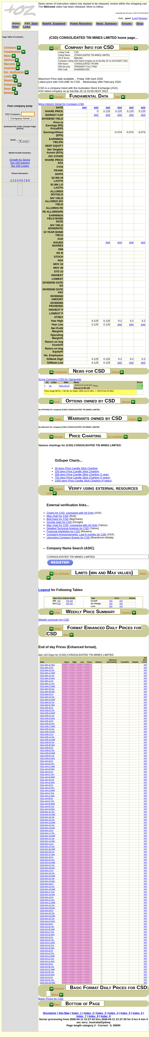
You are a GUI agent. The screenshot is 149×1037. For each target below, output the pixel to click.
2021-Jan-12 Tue (47, 793)
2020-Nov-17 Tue (47, 892)
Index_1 (77, 1013)
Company (10, 47)
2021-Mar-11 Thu (47, 683)
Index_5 (125, 1013)
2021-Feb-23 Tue (47, 715)
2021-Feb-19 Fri (46, 721)
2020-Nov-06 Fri (46, 910)
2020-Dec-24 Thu (47, 820)
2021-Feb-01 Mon (47, 758)
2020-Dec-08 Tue (47, 852)
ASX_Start (31, 23)
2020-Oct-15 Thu (47, 953)
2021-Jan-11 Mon (47, 796)
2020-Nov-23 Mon (47, 881)
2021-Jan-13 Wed (47, 790)
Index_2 (89, 1013)
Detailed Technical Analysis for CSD (68, 528)
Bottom (8, 92)
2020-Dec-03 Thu (47, 860)
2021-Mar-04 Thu (47, 697)
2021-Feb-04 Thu (47, 750)
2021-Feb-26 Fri (46, 707)
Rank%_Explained (53, 23)
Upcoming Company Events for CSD (68, 537)
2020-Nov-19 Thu (47, 886)
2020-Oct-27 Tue (47, 932)
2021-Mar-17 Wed (47, 673)
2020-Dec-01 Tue (47, 865)
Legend (44, 590)
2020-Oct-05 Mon (47, 975)
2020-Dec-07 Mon (47, 854)
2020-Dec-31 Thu (47, 812)
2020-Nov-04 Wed (47, 916)
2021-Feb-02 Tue (47, 756)
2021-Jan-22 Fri (46, 772)
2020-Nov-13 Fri (46, 897)
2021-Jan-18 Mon (47, 782)
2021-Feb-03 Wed (47, 753)
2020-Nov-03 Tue (47, 918)
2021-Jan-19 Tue (47, 780)
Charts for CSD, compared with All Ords (70, 512)
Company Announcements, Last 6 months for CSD (76, 534)
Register (143, 18)
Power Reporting (81, 23)
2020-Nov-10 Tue (47, 905)
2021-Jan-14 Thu (47, 788)
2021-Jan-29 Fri (46, 761)
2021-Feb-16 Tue (47, 729)
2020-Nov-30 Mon (47, 868)
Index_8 (93, 1016)
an (50, 386)
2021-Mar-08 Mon (47, 691)
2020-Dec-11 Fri (46, 844)
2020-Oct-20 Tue (47, 945)
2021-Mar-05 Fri (46, 694)
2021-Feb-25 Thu (47, 710)
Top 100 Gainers (20, 162)
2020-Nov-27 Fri (46, 870)
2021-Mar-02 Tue (47, 702)
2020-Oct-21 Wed (47, 942)
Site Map (64, 1013)
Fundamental (12, 51)
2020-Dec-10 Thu (47, 846)
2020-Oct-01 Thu (47, 980)
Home (16, 23)
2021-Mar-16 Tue (47, 675)
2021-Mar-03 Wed (47, 699)
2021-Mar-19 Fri (46, 667)
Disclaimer (49, 1013)
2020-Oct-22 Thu (47, 940)
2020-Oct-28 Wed (47, 929)
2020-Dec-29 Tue (47, 817)
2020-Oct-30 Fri (46, 924)
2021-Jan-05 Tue (47, 806)
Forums (127, 23)
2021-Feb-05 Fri (46, 748)
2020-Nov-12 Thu (47, 900)
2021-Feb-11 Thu (47, 737)
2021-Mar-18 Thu (47, 670)
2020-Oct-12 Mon (47, 961)
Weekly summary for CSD (54, 619)
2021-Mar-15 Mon (47, 678)
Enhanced (10, 84)
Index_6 (137, 1013)
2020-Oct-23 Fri (46, 937)
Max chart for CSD (58, 515)
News (7, 55)
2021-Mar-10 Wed (47, 686)
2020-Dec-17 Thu (47, 833)
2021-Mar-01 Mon (47, 705)
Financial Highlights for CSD (63, 531)
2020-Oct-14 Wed (47, 956)
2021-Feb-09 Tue (47, 742)
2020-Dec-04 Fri (46, 857)
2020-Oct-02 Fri (46, 977)
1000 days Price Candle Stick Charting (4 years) (83, 480)
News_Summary (106, 23)
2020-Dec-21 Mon (47, 828)
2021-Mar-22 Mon (47, 665)
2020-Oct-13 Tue (47, 958)
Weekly (8, 80)
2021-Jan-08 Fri (46, 798)
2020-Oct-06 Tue (47, 972)
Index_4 (113, 1013)
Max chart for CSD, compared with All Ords (72, 525)
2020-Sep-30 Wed (47, 983)
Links (26, 26)
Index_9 (105, 1016)
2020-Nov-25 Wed (47, 876)
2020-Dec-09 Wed (47, 849)
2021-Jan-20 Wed (47, 777)
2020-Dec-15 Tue (47, 838)
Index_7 (81, 1016)
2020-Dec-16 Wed (47, 836)
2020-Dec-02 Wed (47, 862)
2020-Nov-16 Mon (47, 894)
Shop (139, 23)
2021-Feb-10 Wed (47, 740)
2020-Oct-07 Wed (47, 969)
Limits (8, 76)
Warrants (9, 63)
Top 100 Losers (20, 165)
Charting (9, 67)
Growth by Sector (20, 159)
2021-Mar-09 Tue (47, 689)
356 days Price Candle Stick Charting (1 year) (82, 474)
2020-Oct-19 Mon (47, 948)
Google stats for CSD (59, 522)
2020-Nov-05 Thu (47, 913)
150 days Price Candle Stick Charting (77, 471)
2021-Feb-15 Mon (47, 732)
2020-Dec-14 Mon (47, 841)
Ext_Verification (14, 72)
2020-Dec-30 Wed (47, 814)
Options (9, 59)
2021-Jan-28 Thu (47, 764)
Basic (7, 88)
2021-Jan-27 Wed (47, 766)
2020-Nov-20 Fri (46, 884)
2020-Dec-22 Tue (47, 825)
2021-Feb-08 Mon (47, 745)
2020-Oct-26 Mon (47, 934)
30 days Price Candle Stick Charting (76, 468)
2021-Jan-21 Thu (47, 774)
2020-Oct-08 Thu (47, 967)
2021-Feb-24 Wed (47, 713)
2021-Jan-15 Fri (46, 785)
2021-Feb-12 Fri (46, 734)
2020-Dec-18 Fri (46, 830)
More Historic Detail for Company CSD (61, 104)
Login (134, 18)
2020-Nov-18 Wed (47, 889)
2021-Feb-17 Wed (47, 726)
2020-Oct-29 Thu (47, 926)
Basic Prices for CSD (51, 998)
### (84, 107)
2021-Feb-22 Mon (47, 718)
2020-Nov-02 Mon (47, 921)
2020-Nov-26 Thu (47, 873)
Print (15, 26)
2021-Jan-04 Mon (47, 809)
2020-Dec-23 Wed (47, 822)
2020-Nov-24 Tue (47, 878)
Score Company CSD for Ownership (60, 379)
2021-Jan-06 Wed (47, 804)
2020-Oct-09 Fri (46, 964)
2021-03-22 (64, 386)
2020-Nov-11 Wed (47, 902)
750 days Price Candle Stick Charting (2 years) (82, 477)
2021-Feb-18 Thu (47, 723)
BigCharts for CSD (58, 519)
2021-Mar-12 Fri (46, 681)
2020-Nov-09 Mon (47, 908)
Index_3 (101, 1013)
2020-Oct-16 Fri (46, 950)
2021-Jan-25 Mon (47, 769)
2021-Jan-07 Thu (47, 801)
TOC (56, 48)
